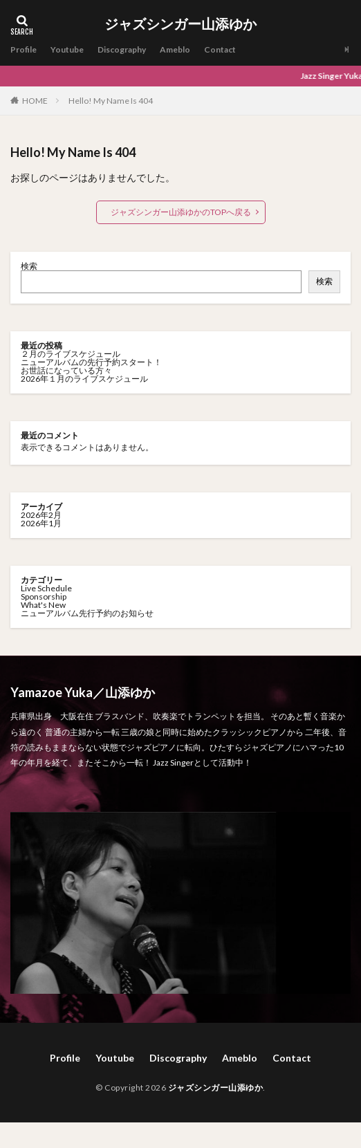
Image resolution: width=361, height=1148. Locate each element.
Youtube (67, 49)
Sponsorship (43, 596)
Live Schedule (46, 588)
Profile (23, 49)
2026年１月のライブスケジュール (84, 378)
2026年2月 (41, 515)
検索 (29, 266)
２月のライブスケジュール (70, 354)
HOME (35, 100)
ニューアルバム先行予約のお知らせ (87, 613)
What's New (43, 605)
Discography (122, 49)
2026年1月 (41, 523)
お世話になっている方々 (66, 370)
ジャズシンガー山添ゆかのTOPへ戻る (181, 212)
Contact (220, 49)
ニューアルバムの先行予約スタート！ (91, 362)
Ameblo (175, 49)
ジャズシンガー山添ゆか (180, 24)
